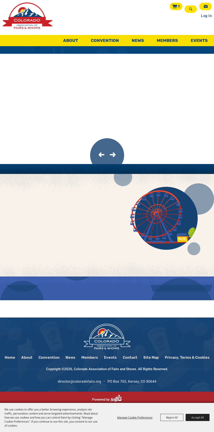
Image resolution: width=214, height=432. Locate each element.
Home (10, 357)
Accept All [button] (197, 417)
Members (167, 39)
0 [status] (180, 6)
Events (199, 39)
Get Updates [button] (205, 6)
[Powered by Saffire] (118, 399)
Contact (130, 357)
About (70, 39)
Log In (206, 14)
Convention (105, 39)
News (138, 39)
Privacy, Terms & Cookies (187, 357)
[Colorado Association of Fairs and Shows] (27, 18)
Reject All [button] (172, 417)
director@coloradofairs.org (79, 381)
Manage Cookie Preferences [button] (135, 417)
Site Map (151, 357)
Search (191, 9)
